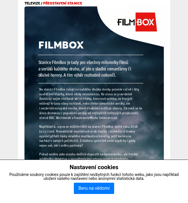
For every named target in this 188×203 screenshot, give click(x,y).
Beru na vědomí (93, 188)
